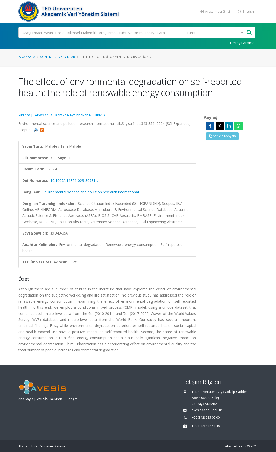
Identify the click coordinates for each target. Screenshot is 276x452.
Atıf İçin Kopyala (222, 136)
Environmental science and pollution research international (91, 192)
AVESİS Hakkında (50, 399)
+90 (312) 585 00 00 (206, 417)
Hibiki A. (100, 115)
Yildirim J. (25, 115)
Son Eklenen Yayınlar (57, 57)
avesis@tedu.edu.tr (207, 410)
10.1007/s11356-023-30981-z (74, 180)
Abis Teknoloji (235, 446)
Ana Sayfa (27, 57)
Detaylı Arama (242, 42)
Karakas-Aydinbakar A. (73, 115)
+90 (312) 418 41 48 (206, 426)
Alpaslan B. (44, 115)
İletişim (72, 399)
